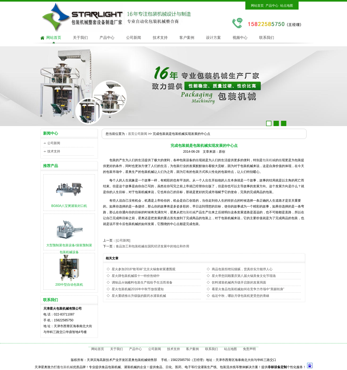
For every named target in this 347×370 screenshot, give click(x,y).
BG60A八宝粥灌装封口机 (69, 206)
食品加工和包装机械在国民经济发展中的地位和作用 (152, 246)
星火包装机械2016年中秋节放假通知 (138, 289)
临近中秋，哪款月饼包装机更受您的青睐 (240, 296)
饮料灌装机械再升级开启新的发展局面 (239, 282)
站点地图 (286, 5)
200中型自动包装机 (69, 284)
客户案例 (186, 38)
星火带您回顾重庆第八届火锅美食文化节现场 (244, 276)
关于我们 (80, 38)
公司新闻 (133, 38)
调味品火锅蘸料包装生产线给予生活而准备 (142, 282)
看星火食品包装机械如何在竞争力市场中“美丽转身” (248, 289)
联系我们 (266, 38)
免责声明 (249, 349)
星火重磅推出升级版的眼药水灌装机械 (139, 296)
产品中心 (272, 5)
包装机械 (269, 160)
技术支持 (160, 38)
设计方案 (213, 38)
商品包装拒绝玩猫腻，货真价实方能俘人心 (242, 269)
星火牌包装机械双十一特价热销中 (136, 276)
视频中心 (240, 38)
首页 (131, 134)
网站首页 (257, 5)
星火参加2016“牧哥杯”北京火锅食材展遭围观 (143, 269)
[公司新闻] (123, 240)
